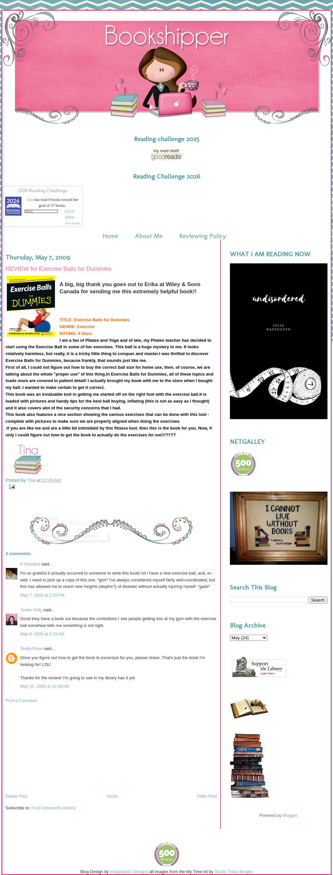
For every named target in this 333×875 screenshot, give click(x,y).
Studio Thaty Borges (234, 871)
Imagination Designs (129, 871)
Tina (29, 199)
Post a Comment (21, 700)
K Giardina (30, 564)
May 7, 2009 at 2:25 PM (42, 595)
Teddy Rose (31, 648)
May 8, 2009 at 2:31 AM (42, 633)
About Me (149, 236)
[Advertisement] (54, 748)
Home (110, 236)
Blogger (290, 815)
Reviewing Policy (202, 236)
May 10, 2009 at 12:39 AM (44, 686)
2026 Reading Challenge (43, 190)
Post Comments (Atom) (53, 807)
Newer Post (16, 796)
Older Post (207, 796)
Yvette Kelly (31, 609)
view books (72, 223)
